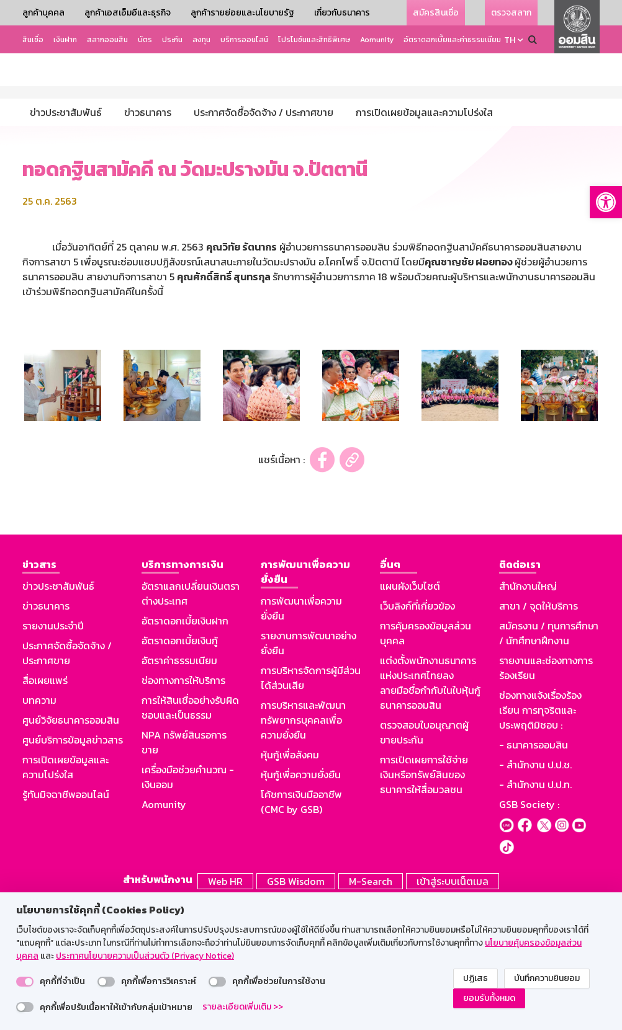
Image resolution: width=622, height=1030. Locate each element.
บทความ (39, 829)
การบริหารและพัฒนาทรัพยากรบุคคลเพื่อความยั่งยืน (303, 849)
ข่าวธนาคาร (46, 734)
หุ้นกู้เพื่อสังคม (290, 883)
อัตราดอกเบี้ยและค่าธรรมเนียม (452, 39)
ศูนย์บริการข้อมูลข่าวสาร (72, 868)
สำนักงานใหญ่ (528, 715)
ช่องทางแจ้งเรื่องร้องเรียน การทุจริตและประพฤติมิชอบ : (540, 839)
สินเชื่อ (32, 39)
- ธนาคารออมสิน (533, 873)
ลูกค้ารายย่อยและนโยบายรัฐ (242, 12)
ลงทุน (201, 39)
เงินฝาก (65, 39)
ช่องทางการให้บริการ (183, 809)
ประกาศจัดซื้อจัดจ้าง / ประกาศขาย (67, 782)
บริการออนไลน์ (244, 39)
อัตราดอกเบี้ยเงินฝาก (185, 749)
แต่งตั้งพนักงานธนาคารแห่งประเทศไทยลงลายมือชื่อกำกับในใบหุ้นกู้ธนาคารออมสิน (430, 811)
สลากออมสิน (107, 39)
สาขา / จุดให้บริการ (538, 734)
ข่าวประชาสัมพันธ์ (58, 715)
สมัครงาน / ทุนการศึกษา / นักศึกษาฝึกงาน (548, 762)
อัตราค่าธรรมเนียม (179, 789)
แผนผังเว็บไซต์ (410, 715)
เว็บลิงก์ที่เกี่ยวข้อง (417, 734)
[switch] (25, 982)
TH (509, 40)
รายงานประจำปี (53, 754)
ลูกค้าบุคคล (43, 12)
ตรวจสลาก (511, 12)
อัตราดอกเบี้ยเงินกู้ (180, 769)
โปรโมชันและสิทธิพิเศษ (314, 39)
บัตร (145, 39)
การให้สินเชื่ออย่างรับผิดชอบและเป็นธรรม (190, 836)
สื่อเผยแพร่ (45, 809)
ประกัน (172, 39)
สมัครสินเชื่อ (436, 12)
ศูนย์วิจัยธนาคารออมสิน (70, 848)
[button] (606, 202)
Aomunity (377, 39)
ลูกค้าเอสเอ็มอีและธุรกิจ (127, 12)
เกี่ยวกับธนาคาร (342, 12)
